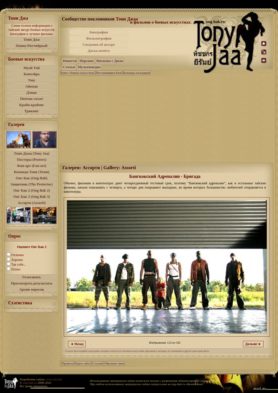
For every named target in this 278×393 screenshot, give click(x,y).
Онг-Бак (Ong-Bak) (31, 178)
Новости (70, 61)
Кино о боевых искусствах (77, 72)
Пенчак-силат (31, 98)
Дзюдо (31, 92)
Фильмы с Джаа (109, 61)
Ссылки (97, 363)
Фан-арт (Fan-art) (31, 166)
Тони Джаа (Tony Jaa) (31, 153)
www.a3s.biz (54, 379)
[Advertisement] (166, 119)
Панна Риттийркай (31, 45)
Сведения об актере (99, 44)
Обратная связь (114, 363)
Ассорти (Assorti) (32, 203)
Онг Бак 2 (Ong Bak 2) (31, 190)
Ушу (31, 80)
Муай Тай (31, 68)
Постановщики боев (109, 72)
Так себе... (18, 264)
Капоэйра (32, 74)
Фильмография (98, 38)
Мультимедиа (89, 67)
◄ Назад (76, 344)
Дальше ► (253, 344)
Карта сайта (82, 363)
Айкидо (31, 86)
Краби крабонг (31, 105)
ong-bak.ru (30, 382)
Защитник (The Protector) (32, 184)
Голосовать (31, 277)
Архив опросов (31, 289)
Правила (67, 363)
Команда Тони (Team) (31, 172)
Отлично (17, 255)
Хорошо (17, 260)
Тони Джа (32, 39)
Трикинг (31, 111)
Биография (99, 32)
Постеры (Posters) (31, 159)
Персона (86, 61)
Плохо (15, 269)
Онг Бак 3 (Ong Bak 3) (31, 196)
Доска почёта (99, 51)
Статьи (69, 67)
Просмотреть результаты (32, 283)
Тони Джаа (127, 19)
